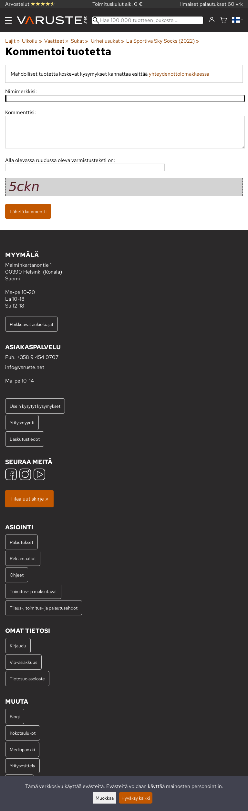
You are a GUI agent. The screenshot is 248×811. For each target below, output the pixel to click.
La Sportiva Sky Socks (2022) (162, 41)
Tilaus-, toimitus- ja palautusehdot (44, 608)
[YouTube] (39, 475)
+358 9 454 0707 (37, 357)
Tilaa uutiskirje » (29, 498)
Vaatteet (56, 41)
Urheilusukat (107, 41)
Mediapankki (22, 749)
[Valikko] (8, 20)
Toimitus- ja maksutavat (33, 591)
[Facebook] (11, 475)
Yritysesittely (22, 765)
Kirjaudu (18, 646)
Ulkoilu (32, 41)
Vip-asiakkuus (23, 662)
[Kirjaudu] (212, 20)
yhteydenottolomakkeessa (179, 73)
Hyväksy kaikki (135, 798)
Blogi (15, 716)
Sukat (79, 41)
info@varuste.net (24, 367)
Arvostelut (30, 4)
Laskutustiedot (25, 439)
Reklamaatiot (23, 558)
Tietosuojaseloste (27, 679)
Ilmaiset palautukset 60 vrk (211, 4)
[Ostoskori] (223, 20)
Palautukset (21, 542)
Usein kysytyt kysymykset (35, 406)
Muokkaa (105, 798)
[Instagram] (25, 475)
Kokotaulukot (23, 733)
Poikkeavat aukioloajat (31, 324)
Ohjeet (17, 575)
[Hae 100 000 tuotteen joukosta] (147, 20)
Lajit (12, 41)
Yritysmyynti (22, 422)
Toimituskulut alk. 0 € (117, 4)
